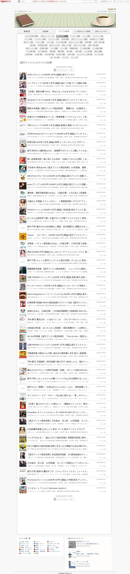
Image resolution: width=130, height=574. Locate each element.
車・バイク (51, 545)
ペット (37, 541)
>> (105, 1)
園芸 (36, 553)
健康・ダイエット (25, 547)
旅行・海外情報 (39, 551)
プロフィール (27, 11)
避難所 (78, 551)
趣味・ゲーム (39, 543)
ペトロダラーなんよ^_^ (83, 564)
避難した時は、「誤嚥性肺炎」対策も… (88, 554)
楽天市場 (126, 1)
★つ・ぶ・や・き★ (82, 561)
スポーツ (51, 541)
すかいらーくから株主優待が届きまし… (88, 544)
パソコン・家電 (52, 547)
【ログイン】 (112, 11)
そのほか (22, 1)
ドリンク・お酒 (24, 553)
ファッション (24, 543)
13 (71, 70)
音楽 (36, 547)
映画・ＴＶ (38, 545)
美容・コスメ (24, 545)
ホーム (17, 11)
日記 (21, 11)
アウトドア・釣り (53, 543)
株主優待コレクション (83, 541)
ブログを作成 (119, 1)
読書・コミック (39, 549)
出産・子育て (24, 541)
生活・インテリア (25, 549)
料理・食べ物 (24, 551)
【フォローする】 (102, 11)
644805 (111, 9)
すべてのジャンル (53, 551)
